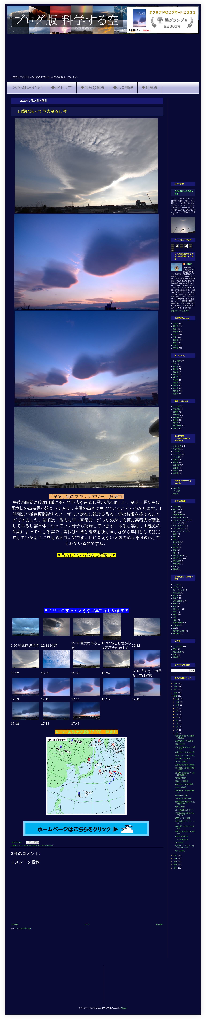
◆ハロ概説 (123, 88)
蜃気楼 (175, 569)
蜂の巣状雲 (177, 426)
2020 (176, 859)
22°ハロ (176, 509)
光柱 (174, 534)
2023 (176, 693)
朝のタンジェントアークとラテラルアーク (184, 847)
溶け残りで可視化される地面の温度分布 (184, 774)
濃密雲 (175, 383)
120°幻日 (176, 507)
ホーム (87, 924)
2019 (176, 862)
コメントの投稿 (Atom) (23, 928)
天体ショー (177, 609)
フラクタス (177, 454)
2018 (176, 865)
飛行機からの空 (178, 631)
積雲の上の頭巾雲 (181, 781)
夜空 (174, 606)
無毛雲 (175, 385)
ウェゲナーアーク (179, 517)
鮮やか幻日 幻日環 (181, 795)
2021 (176, 855)
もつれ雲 (176, 406)
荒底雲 (175, 468)
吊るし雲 (41, 845)
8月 (177, 711)
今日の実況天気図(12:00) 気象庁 (86, 732)
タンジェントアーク (180, 520)
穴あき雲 (176, 465)
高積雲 (26, 845)
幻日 (174, 545)
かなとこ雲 (177, 446)
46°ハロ (176, 512)
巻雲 (174, 337)
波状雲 (175, 420)
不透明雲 (176, 409)
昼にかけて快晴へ (181, 762)
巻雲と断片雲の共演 (182, 758)
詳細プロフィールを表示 (180, 311)
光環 (174, 536)
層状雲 (175, 369)
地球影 (175, 595)
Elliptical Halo (178, 515)
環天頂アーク (178, 556)
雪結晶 (175, 657)
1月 (177, 733)
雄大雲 (175, 391)
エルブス (176, 584)
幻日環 (175, 547)
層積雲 (35, 845)
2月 (177, 730)
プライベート (178, 646)
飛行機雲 (176, 633)
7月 (177, 714)
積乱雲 (175, 340)
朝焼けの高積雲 (180, 787)
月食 (174, 617)
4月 (177, 724)
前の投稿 (159, 924)
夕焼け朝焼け (48, 845)
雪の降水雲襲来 (180, 778)
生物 (174, 655)
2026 (176, 684)
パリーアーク (178, 523)
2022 (176, 696)
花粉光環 (176, 561)
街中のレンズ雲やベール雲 (184, 755)
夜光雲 (175, 604)
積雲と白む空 (180, 744)
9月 (177, 708)
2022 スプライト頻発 (182, 818)
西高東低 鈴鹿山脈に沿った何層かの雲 (185, 803)
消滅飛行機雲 (178, 623)
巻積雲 (175, 334)
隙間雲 (175, 428)
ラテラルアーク (178, 528)
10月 (178, 705)
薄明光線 (176, 564)
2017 (176, 868)
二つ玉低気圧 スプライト (184, 810)
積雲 (174, 343)
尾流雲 (175, 462)
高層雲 (175, 345)
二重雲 (175, 412)
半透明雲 (176, 415)
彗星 (174, 612)
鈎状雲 (175, 388)
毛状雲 (175, 380)
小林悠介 (189, 264)
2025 (176, 687)
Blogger (124, 1008)
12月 (178, 699)
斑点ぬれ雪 (177, 652)
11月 (178, 702)
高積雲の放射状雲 (181, 836)
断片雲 (175, 377)
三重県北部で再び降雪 (183, 799)
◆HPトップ (61, 88)
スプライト (177, 587)
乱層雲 (175, 324)
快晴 (174, 614)
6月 (177, 717)
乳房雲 (175, 460)
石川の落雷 (179, 843)
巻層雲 (175, 332)
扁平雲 (175, 375)
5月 (177, 721)
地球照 (175, 598)
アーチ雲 (176, 451)
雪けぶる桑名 (180, 851)
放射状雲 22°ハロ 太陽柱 (184, 741)
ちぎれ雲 (176, 449)
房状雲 (175, 372)
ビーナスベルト (178, 590)
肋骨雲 (175, 423)
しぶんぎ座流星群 (181, 839)
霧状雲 (175, 394)
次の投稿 (14, 924)
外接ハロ (176, 542)
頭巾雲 (175, 473)
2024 (176, 690)
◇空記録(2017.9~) (27, 88)
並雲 (174, 364)
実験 (174, 649)
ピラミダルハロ (178, 526)
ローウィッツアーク (180, 531)
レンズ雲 (20, 845)
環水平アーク (178, 558)
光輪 (174, 539)
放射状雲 (176, 417)
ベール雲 (176, 457)
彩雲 (30, 845)
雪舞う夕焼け (180, 807)
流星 (174, 620)
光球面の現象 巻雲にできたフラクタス (185, 814)
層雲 (174, 329)
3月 (177, 727)
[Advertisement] (103, 55)
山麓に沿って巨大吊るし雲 (184, 752)
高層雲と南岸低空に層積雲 (184, 765)
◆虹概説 (150, 88)
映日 (174, 553)
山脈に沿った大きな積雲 (184, 784)
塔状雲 (175, 366)
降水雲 (175, 470)
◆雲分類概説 (93, 88)
